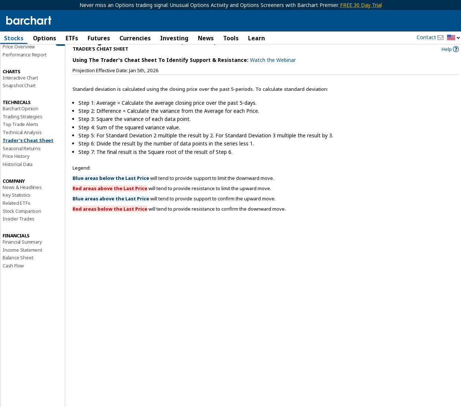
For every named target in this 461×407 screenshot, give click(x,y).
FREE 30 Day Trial (361, 4)
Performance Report (24, 65)
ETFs (72, 38)
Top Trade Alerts (20, 135)
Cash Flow (13, 276)
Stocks (13, 38)
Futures (99, 38)
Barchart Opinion (20, 119)
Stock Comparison (22, 221)
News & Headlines (22, 198)
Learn (256, 38)
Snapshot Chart (19, 96)
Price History (16, 167)
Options (44, 38)
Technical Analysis (22, 143)
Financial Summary (22, 252)
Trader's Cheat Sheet (28, 151)
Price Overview (19, 57)
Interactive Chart (20, 88)
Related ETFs (16, 214)
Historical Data (18, 175)
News (206, 38)
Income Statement (22, 260)
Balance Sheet (18, 268)
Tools (231, 38)
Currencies (135, 38)
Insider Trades (18, 229)
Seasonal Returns (22, 159)
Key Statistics (16, 206)
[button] (453, 37)
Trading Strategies (22, 127)
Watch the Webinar (273, 70)
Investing (174, 38)
